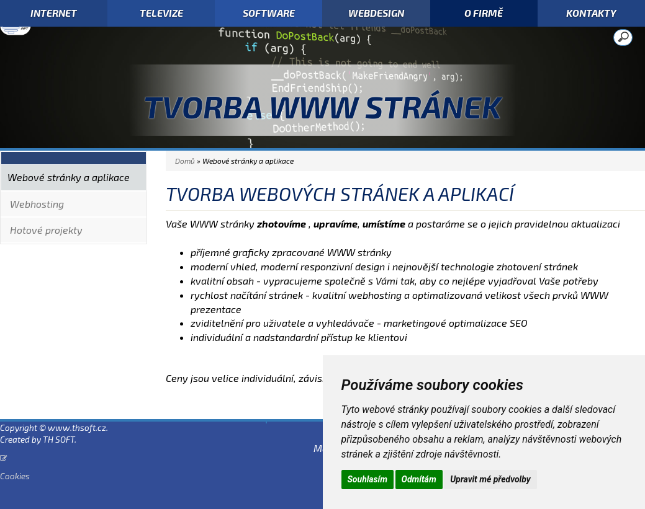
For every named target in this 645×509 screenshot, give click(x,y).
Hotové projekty (46, 230)
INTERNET (53, 13)
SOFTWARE (269, 13)
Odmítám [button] (419, 479)
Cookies (15, 476)
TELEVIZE (161, 13)
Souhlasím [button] (368, 479)
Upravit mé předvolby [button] (490, 479)
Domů (185, 160)
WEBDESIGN (376, 13)
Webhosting (37, 204)
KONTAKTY (591, 13)
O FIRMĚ (483, 13)
